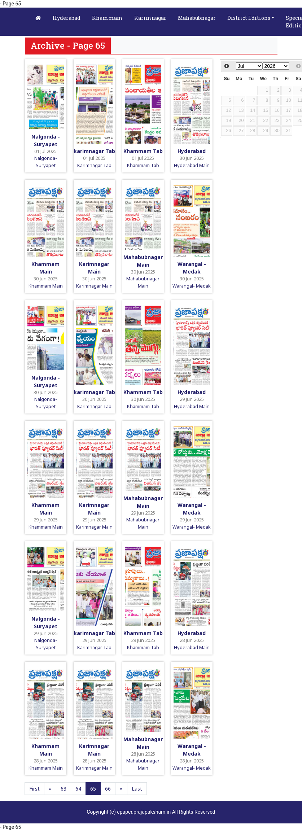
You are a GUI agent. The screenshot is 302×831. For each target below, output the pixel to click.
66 (108, 788)
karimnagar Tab (94, 151)
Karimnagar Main (94, 286)
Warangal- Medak (191, 286)
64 (78, 788)
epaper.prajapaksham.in (144, 812)
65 (93, 788)
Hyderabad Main (192, 165)
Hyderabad (66, 17)
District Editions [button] (248, 17)
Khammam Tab (143, 151)
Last (137, 788)
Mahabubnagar (197, 17)
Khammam (107, 17)
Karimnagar (150, 17)
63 (63, 788)
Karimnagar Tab (94, 165)
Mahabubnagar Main (142, 282)
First (34, 788)
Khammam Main (46, 286)
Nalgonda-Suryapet (45, 161)
